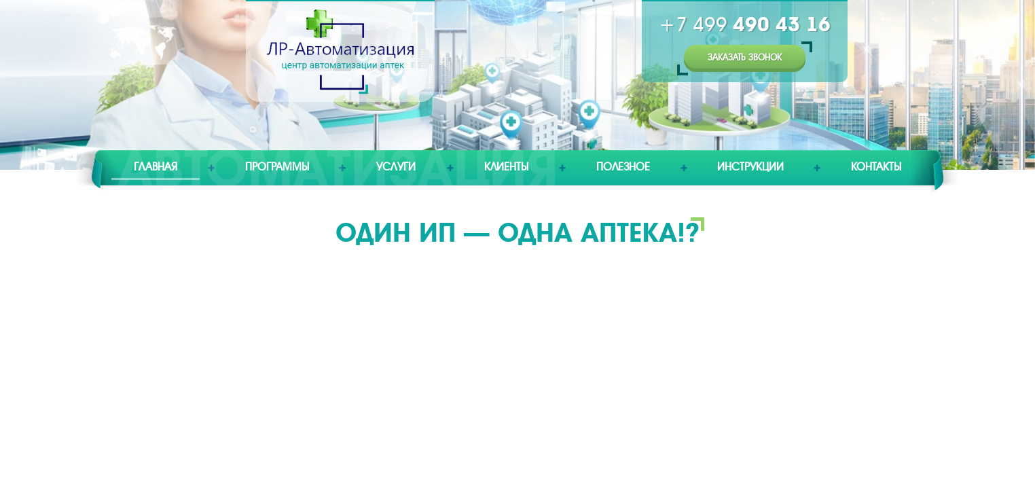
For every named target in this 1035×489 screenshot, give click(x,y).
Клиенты (506, 166)
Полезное (623, 166)
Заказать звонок (745, 57)
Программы (277, 166)
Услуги (396, 166)
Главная (155, 166)
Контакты (876, 166)
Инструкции (750, 166)
